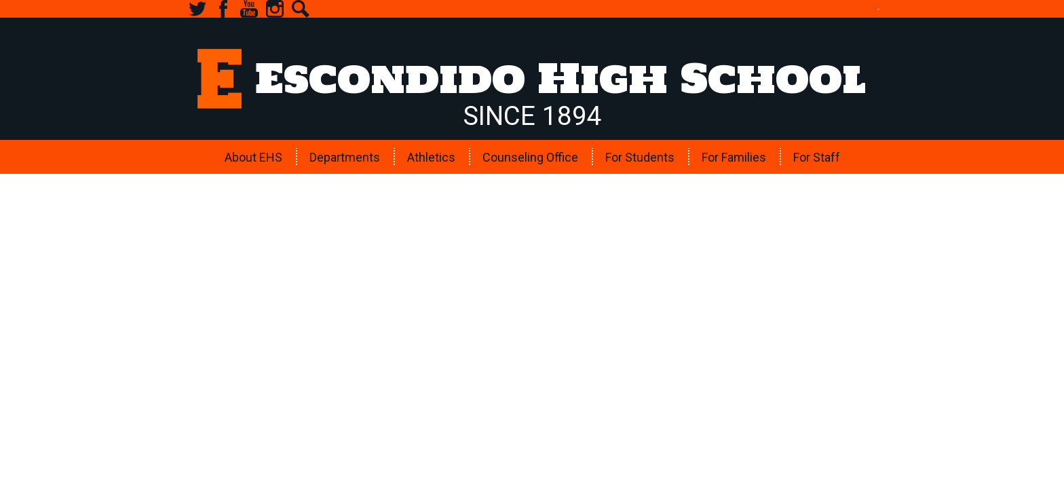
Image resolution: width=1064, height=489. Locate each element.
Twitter (197, 9)
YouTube (249, 9)
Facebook (223, 9)
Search (300, 9)
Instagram (275, 9)
